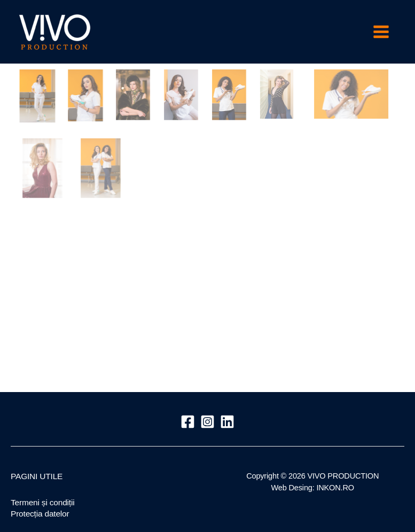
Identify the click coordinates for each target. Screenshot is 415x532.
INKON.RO (335, 487)
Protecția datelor (40, 513)
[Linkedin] (227, 421)
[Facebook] (187, 421)
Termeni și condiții (42, 502)
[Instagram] (207, 421)
